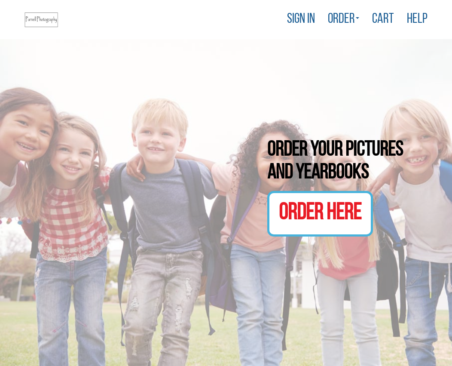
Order (343, 19)
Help (417, 19)
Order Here (320, 213)
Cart (383, 19)
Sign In (301, 19)
